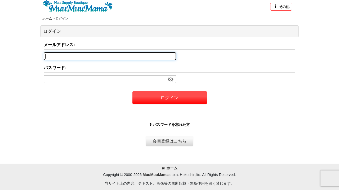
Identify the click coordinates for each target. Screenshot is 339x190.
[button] (281, 7)
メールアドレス (58, 44)
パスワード (54, 67)
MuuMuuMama (155, 175)
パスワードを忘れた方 (169, 124)
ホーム (169, 168)
